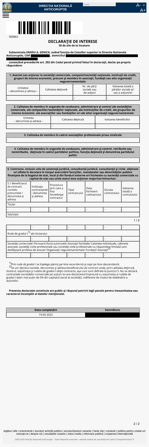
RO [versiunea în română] (128, 5)
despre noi (36, 433)
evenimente (26, 431)
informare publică (93, 433)
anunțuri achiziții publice (48, 431)
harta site (98, 431)
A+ (143, 10)
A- (138, 5)
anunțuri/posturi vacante (77, 431)
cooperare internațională (119, 433)
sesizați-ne (22, 433)
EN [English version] (133, 5)
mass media (74, 433)
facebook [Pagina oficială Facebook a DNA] (123, 5)
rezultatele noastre (55, 433)
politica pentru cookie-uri (131, 431)
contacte (110, 431)
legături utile (10, 431)
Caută (118, 5)
